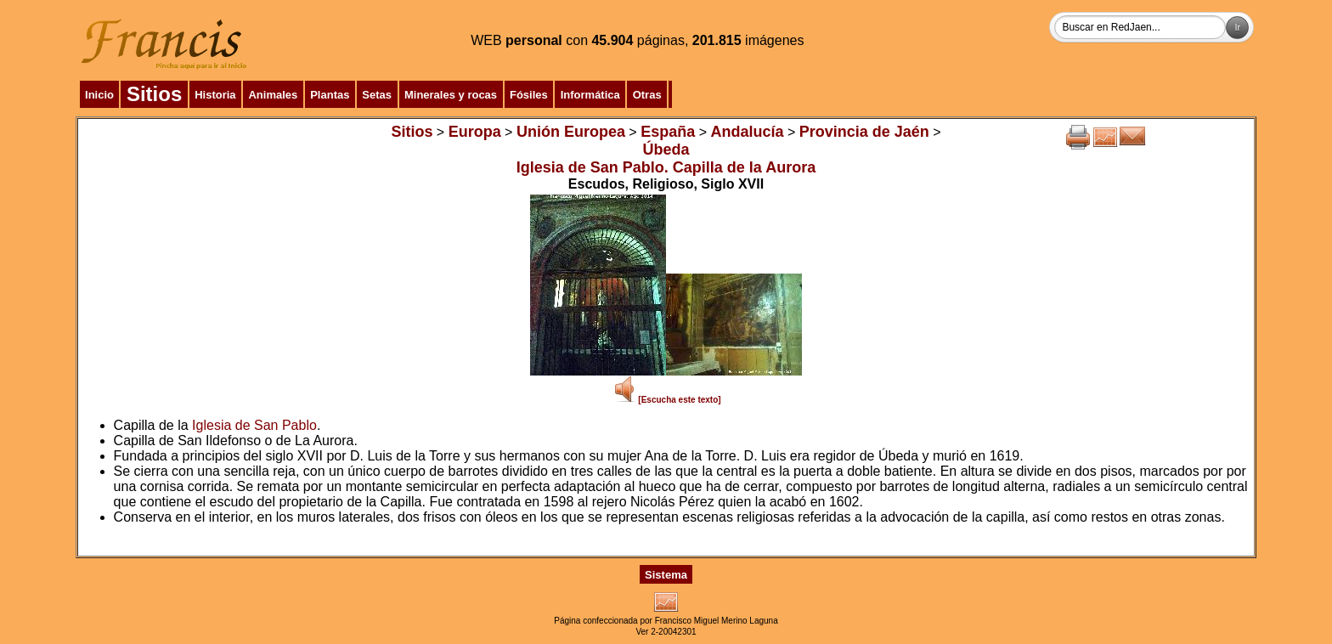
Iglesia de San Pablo (254, 425)
